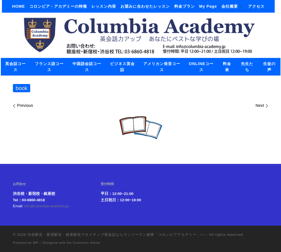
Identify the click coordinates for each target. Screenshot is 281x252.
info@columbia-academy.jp (46, 206)
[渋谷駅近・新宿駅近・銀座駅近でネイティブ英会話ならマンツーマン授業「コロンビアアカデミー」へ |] (140, 34)
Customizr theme (86, 242)
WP (35, 242)
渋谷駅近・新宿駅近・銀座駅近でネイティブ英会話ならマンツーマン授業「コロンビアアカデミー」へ (115, 235)
